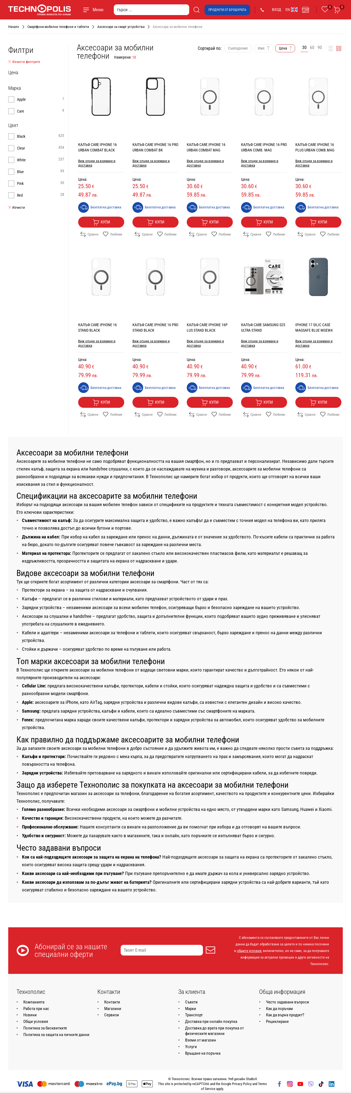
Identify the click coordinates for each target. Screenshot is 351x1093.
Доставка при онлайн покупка (211, 1021)
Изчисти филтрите (24, 62)
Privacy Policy (241, 1084)
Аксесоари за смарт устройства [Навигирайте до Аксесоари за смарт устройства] (121, 27)
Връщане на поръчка (202, 1053)
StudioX (251, 1079)
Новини (30, 1014)
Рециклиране (277, 1021)
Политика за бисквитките (45, 1028)
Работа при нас (36, 1008)
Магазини (112, 1008)
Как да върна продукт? (285, 1014)
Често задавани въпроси (287, 1002)
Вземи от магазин (200, 1040)
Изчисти (16, 208)
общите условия (249, 951)
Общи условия (35, 1021)
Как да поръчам (279, 1008)
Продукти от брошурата (227, 10)
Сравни (89, 234)
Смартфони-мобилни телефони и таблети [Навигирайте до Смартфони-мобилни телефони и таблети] (58, 27)
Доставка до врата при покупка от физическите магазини (214, 1031)
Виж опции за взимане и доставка (96, 163)
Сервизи (111, 1014)
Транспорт (194, 1014)
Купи (101, 222)
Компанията (33, 1002)
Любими (112, 234)
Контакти (112, 1002)
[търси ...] (151, 9)
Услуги (191, 1046)
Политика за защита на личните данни (56, 1034)
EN (291, 9)
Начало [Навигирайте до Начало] (13, 27)
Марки (190, 1008)
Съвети (191, 1002)
